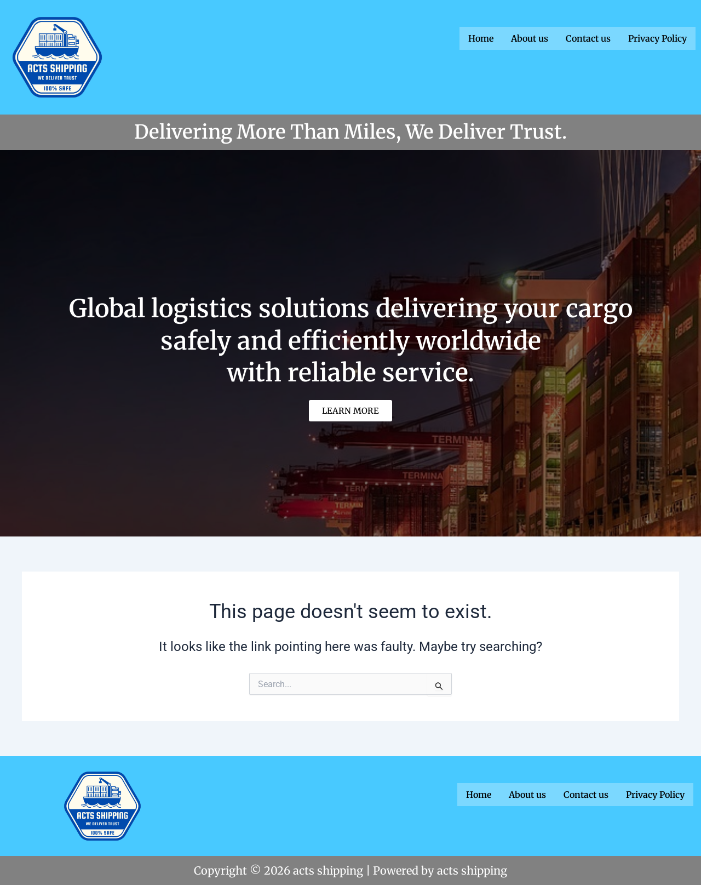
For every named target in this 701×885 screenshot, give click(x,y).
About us (529, 37)
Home (480, 37)
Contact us (588, 37)
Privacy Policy (657, 37)
